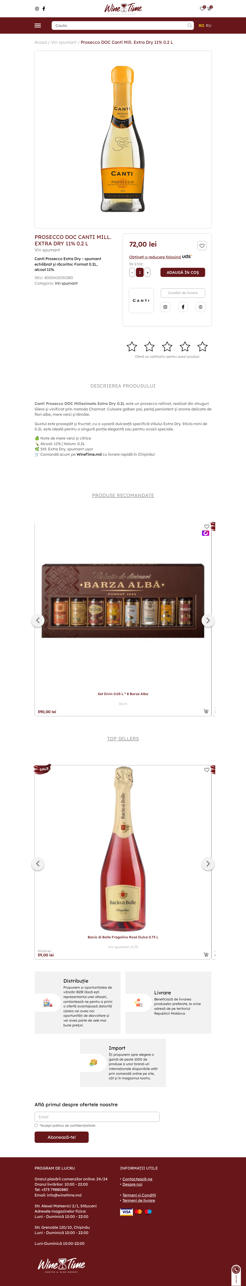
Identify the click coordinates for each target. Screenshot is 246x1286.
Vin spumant (64, 42)
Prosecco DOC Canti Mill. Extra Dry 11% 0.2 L (127, 42)
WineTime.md (89, 454)
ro (201, 25)
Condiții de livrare (183, 293)
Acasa (41, 42)
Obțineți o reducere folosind (160, 257)
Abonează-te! (62, 1137)
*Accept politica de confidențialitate (67, 1125)
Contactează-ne (137, 1179)
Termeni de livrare (139, 1200)
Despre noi (132, 1184)
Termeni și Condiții (139, 1195)
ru (208, 25)
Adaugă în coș (183, 272)
